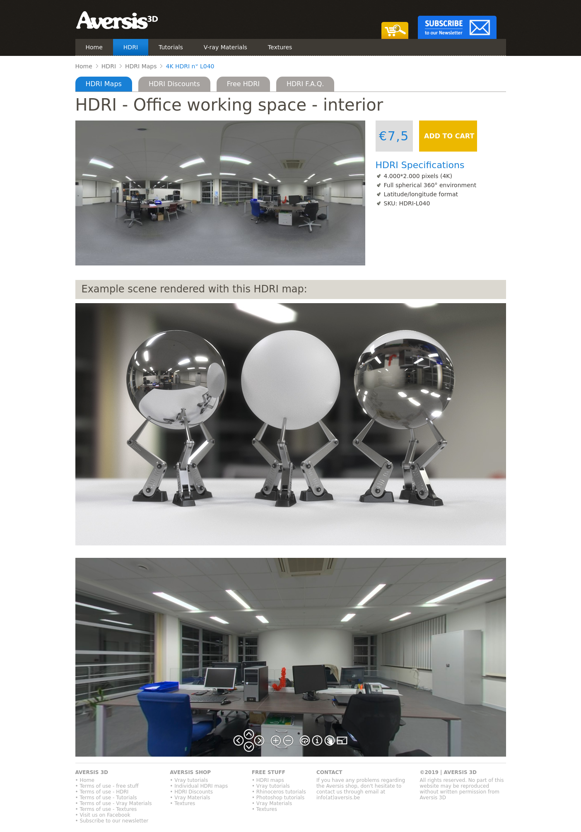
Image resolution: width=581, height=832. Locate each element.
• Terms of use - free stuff (107, 786)
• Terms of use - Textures (106, 809)
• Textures (182, 803)
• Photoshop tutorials (278, 798)
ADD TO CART (448, 136)
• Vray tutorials (189, 780)
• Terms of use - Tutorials (106, 798)
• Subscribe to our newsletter (112, 821)
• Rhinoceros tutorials (279, 792)
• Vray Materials (190, 798)
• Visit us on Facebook (102, 815)
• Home (84, 780)
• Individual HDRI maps (199, 786)
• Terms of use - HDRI (102, 792)
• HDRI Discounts (191, 792)
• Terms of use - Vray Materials (113, 803)
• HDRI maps (268, 780)
